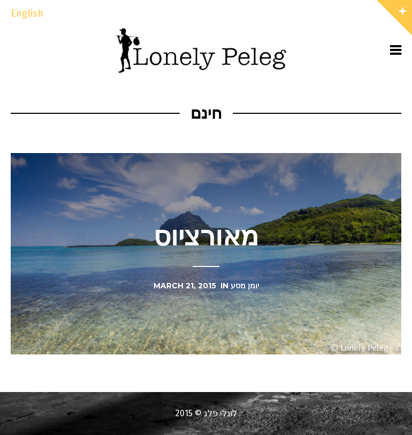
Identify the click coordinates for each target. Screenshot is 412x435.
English (27, 13)
